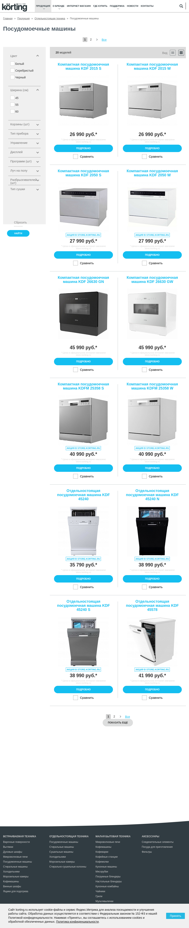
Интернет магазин (79, 6)
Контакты (147, 6)
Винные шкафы (12, 886)
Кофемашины (11, 881)
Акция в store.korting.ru (83, 235)
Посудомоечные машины (17, 861)
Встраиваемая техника (19, 836)
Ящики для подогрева (15, 891)
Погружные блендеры (108, 876)
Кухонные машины (106, 866)
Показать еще (118, 722)
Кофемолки (102, 861)
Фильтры (147, 851)
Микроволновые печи (15, 856)
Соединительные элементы (158, 842)
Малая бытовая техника (113, 836)
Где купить (100, 6)
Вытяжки (8, 846)
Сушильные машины (61, 851)
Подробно (83, 148)
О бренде (58, 6)
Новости (133, 6)
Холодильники (11, 871)
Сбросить (18, 222)
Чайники (100, 891)
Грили (99, 896)
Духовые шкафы (12, 851)
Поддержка (117, 6)
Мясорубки (102, 871)
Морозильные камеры (15, 876)
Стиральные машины (15, 866)
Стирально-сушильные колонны (67, 866)
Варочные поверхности (16, 842)
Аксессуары (150, 836)
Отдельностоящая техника (69, 836)
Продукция (43, 6)
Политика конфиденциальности (77, 921)
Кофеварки (102, 851)
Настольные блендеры (109, 881)
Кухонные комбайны (107, 886)
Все (104, 39)
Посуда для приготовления (157, 846)
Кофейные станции (107, 856)
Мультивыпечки (104, 901)
